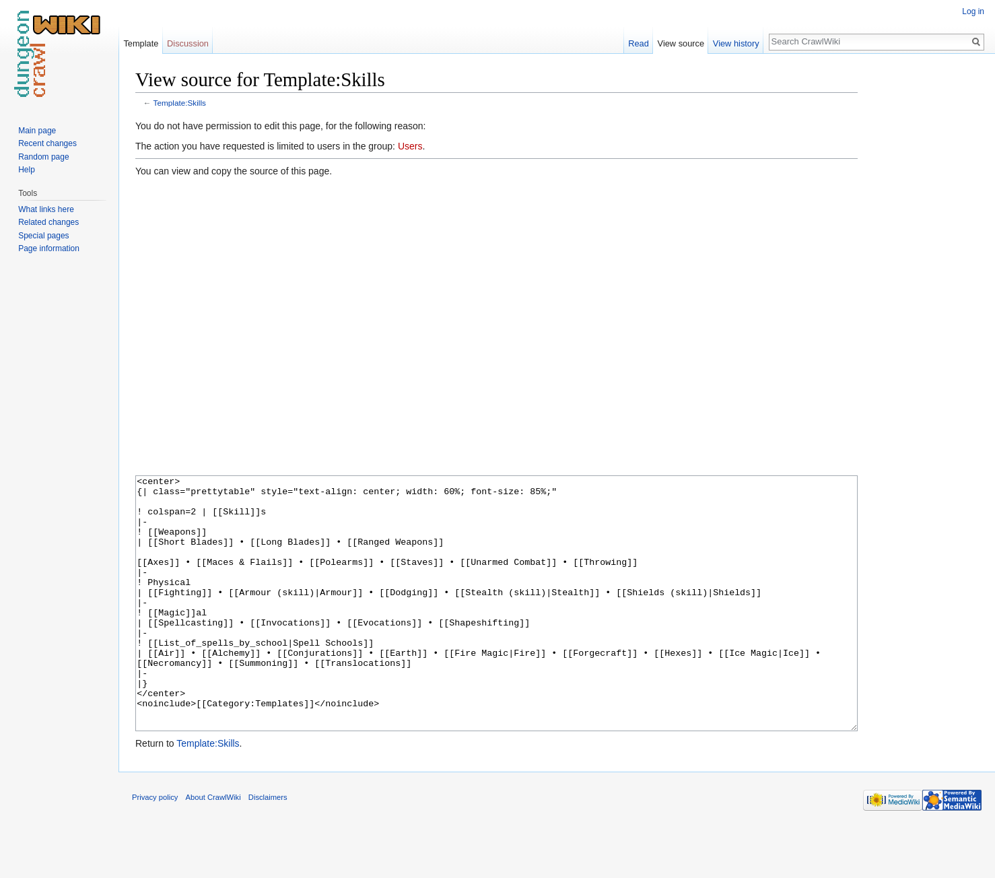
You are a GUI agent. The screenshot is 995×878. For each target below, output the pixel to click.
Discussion (188, 43)
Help (26, 169)
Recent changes (47, 143)
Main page (37, 130)
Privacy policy (155, 848)
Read (638, 43)
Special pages (43, 235)
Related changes (48, 222)
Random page (43, 157)
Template (140, 43)
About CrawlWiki (213, 848)
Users (410, 146)
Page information (48, 248)
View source (681, 43)
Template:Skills (179, 102)
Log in (973, 11)
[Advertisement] (925, 269)
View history (736, 43)
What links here (46, 209)
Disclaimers (267, 848)
